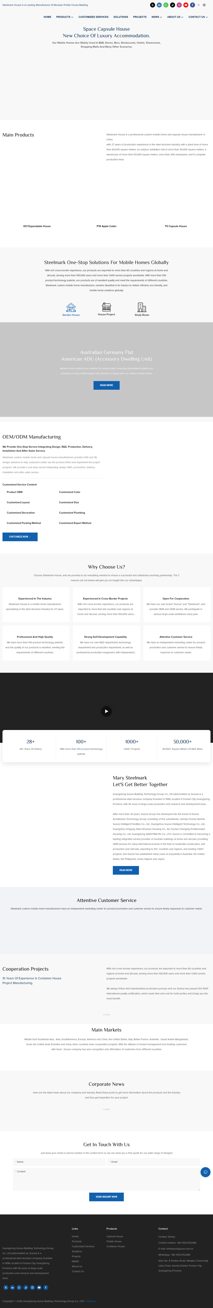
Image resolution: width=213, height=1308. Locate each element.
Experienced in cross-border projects (105, 598)
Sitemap (91, 1301)
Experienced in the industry (35, 598)
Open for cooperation (176, 598)
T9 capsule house (176, 226)
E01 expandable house (37, 226)
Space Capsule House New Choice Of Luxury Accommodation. (106, 32)
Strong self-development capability (105, 637)
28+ (30, 742)
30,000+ (182, 742)
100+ (81, 742)
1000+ (131, 742)
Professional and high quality (35, 637)
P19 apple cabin (106, 226)
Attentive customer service (176, 637)
